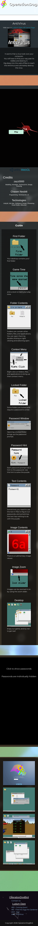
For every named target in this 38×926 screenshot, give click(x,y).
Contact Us (16, 901)
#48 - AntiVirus (17, 914)
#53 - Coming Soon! (19, 907)
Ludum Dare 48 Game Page (23, 28)
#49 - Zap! (15, 912)
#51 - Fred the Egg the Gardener (24, 910)
